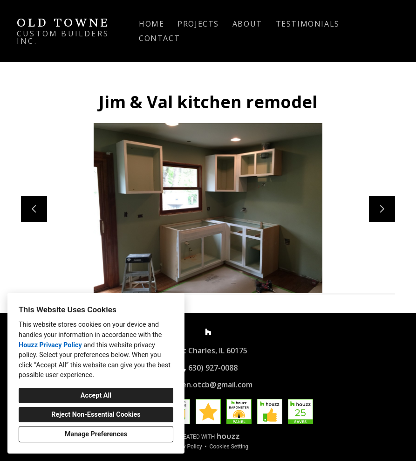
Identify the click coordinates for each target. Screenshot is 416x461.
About (247, 24)
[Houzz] (208, 332)
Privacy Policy (185, 446)
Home (151, 24)
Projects (198, 24)
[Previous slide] (34, 209)
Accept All (96, 395)
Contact (159, 38)
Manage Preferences (96, 434)
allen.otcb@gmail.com (213, 384)
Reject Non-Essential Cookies (95, 415)
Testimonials (308, 24)
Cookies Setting (229, 446)
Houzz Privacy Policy (50, 345)
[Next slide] (382, 209)
